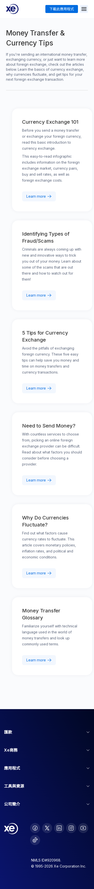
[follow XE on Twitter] (47, 828)
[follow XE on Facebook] (35, 828)
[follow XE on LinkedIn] (59, 828)
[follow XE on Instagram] (71, 828)
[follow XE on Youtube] (83, 828)
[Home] (12, 9)
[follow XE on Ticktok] (35, 840)
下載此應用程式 (61, 9)
